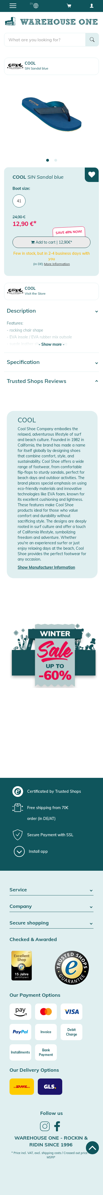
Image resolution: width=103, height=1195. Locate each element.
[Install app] (30, 851)
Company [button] (51, 906)
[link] (44, 1130)
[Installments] (20, 1052)
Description (21, 310)
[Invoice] (46, 1032)
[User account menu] (92, 5)
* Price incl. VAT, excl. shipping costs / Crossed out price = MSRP (50, 1155)
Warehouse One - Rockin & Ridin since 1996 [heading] (51, 1141)
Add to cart (51, 242)
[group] (50, 791)
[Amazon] (20, 1012)
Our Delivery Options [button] (34, 1070)
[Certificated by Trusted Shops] (29, 968)
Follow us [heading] (51, 1113)
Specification (23, 361)
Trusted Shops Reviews (36, 381)
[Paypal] (20, 1032)
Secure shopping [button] (51, 923)
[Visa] (71, 1012)
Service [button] (51, 890)
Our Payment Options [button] (35, 995)
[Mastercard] (46, 1012)
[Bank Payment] (46, 1052)
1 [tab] (47, 160)
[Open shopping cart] (69, 5)
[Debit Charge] (71, 1032)
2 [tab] (55, 160)
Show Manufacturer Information (46, 567)
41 (19, 201)
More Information (57, 264)
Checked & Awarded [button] (33, 939)
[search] (45, 39)
